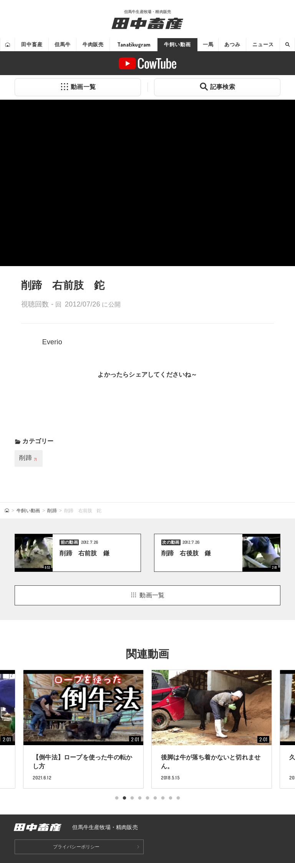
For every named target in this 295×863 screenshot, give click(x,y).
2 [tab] (124, 798)
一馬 (208, 44)
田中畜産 (31, 44)
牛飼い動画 (177, 44)
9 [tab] (178, 798)
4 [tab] (140, 798)
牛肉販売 (93, 44)
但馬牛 (63, 44)
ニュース (262, 44)
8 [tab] (170, 798)
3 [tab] (132, 798)
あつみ (232, 44)
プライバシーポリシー (76, 847)
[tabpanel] (211, 729)
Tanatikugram (133, 44)
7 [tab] (163, 798)
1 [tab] (117, 798)
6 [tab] (155, 798)
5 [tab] (147, 798)
